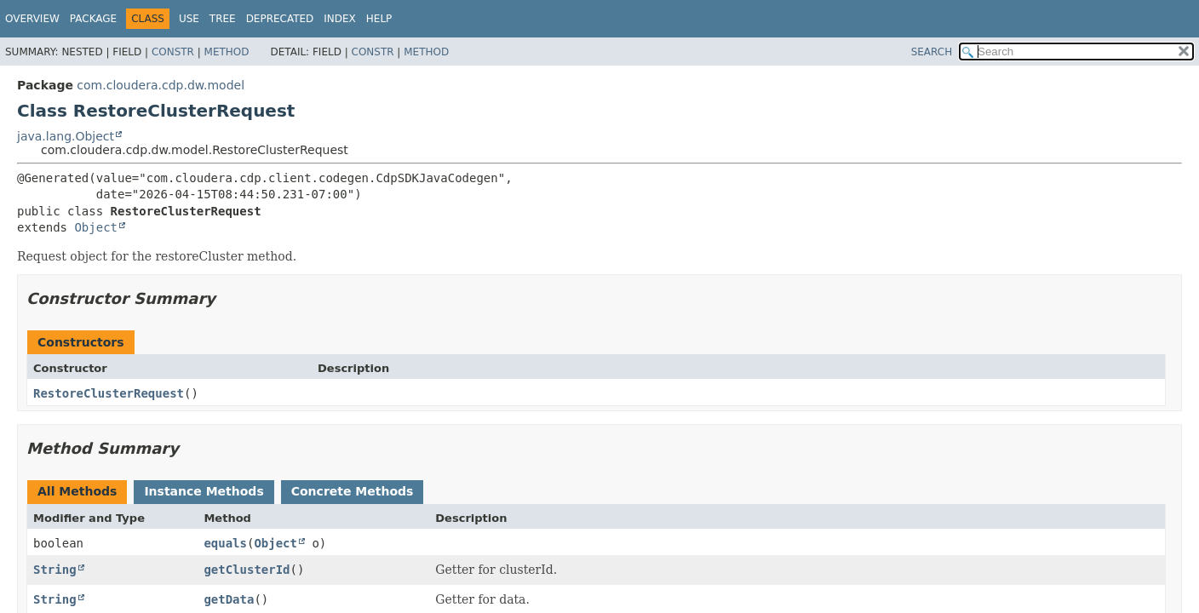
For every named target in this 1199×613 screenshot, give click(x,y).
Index (340, 19)
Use (189, 19)
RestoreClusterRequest (108, 393)
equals (225, 543)
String (55, 569)
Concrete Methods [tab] (352, 491)
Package (93, 19)
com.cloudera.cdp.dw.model (160, 85)
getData (229, 599)
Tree (222, 19)
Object (96, 227)
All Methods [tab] (77, 491)
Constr (173, 52)
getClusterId (247, 569)
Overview (32, 19)
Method (227, 52)
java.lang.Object (65, 136)
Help (379, 19)
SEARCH (932, 52)
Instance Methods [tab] (203, 491)
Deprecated (280, 19)
